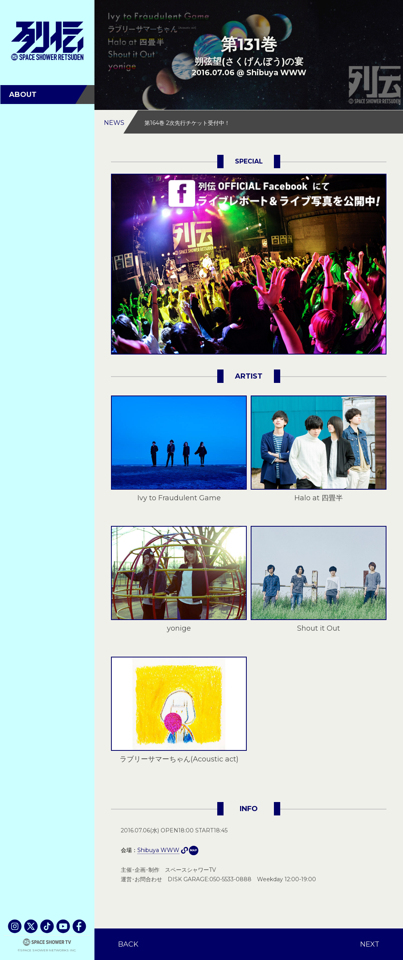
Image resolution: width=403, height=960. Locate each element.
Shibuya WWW (193, 850)
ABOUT (23, 94)
